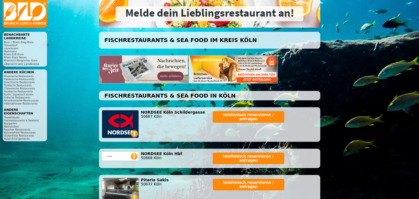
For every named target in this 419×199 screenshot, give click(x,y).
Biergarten (10, 123)
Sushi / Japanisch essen (18, 94)
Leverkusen (11, 48)
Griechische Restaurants (19, 82)
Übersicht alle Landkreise (21, 64)
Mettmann (10, 51)
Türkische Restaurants (18, 85)
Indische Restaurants (17, 97)
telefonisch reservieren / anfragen (248, 117)
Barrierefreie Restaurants (20, 132)
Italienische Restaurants (19, 79)
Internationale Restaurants (21, 103)
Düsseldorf (10, 45)
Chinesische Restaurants (19, 88)
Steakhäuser (12, 117)
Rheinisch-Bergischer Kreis (21, 60)
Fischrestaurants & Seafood (21, 120)
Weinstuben (11, 126)
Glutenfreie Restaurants (19, 135)
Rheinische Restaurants (19, 76)
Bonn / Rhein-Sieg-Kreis (18, 42)
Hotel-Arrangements (17, 138)
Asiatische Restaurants (18, 91)
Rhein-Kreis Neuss (15, 57)
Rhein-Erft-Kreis (14, 54)
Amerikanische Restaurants (21, 100)
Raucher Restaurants (17, 129)
